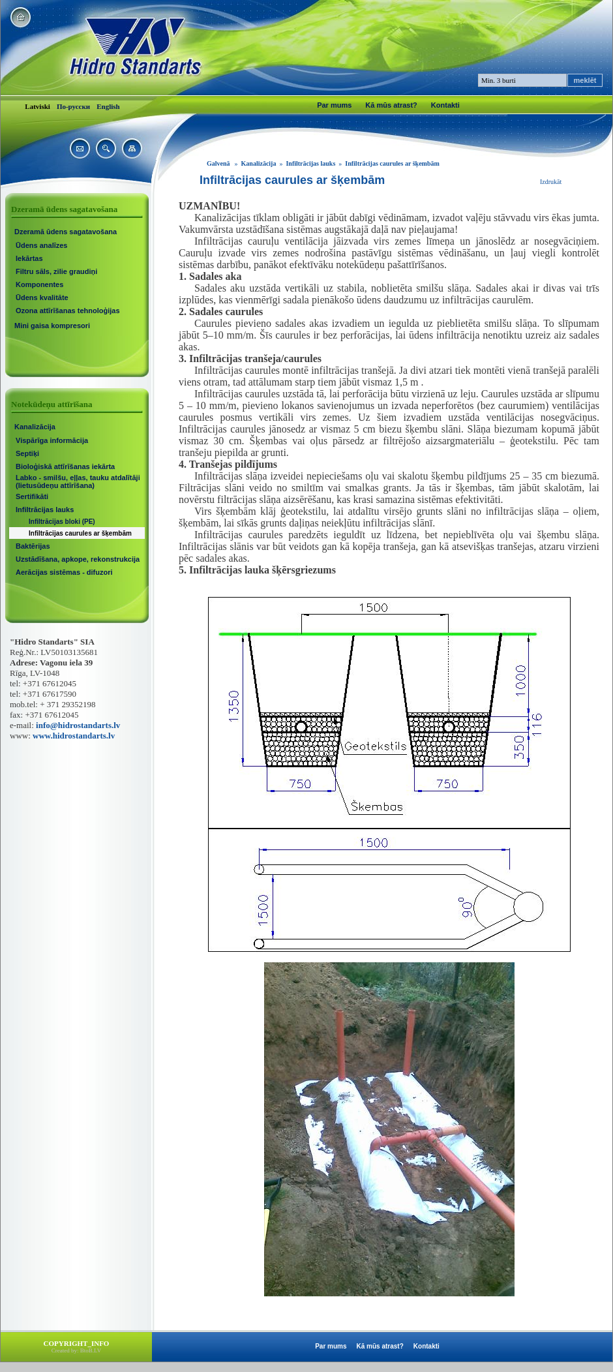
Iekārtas (29, 258)
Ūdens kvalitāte (42, 297)
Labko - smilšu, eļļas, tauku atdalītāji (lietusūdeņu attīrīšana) (78, 481)
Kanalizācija (34, 427)
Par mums (334, 105)
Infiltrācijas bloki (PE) (62, 521)
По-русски (73, 106)
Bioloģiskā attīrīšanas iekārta (65, 466)
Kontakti (445, 105)
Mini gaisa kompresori (52, 325)
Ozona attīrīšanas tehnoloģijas (68, 310)
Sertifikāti (32, 496)
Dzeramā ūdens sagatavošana (65, 232)
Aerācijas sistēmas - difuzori (64, 572)
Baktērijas (33, 546)
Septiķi (27, 453)
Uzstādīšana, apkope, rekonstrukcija (78, 559)
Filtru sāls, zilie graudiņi (56, 271)
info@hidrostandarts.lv (78, 725)
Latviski (37, 106)
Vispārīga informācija (52, 440)
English (108, 106)
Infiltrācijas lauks (45, 509)
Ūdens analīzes (41, 245)
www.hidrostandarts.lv (74, 735)
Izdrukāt (550, 181)
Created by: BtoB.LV (76, 1350)
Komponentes (39, 284)
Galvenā (218, 163)
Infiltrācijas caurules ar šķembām (80, 533)
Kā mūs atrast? (391, 105)
